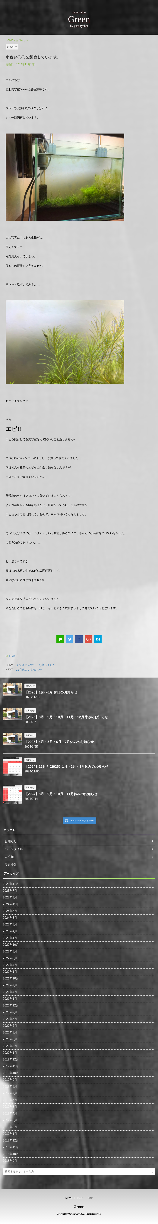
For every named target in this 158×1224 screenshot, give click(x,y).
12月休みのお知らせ (29, 669)
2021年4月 (10, 992)
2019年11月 (11, 1066)
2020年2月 (10, 1046)
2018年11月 (11, 1147)
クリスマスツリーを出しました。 (37, 664)
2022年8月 (10, 951)
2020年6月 (10, 1025)
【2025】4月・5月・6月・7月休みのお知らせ (59, 742)
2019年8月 (10, 1086)
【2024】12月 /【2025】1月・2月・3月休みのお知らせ (66, 766)
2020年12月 (11, 1005)
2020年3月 (10, 1039)
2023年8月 (10, 924)
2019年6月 (10, 1100)
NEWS (68, 1197)
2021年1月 (10, 998)
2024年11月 (11, 904)
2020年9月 (10, 1012)
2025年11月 (11, 884)
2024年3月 (10, 917)
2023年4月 (10, 931)
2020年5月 (10, 1032)
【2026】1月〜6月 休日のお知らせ (50, 692)
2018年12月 (11, 1140)
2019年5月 (10, 1106)
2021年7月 (10, 985)
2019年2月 (10, 1127)
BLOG (80, 1197)
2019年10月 (11, 1073)
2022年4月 (10, 965)
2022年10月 (11, 944)
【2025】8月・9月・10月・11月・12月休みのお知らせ (66, 717)
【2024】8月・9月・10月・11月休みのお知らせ (60, 794)
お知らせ (14, 655)
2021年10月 (11, 978)
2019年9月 (10, 1079)
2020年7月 (10, 1019)
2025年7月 (10, 890)
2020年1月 (10, 1052)
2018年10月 (11, 1154)
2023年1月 (10, 938)
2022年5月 (10, 958)
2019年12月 (11, 1059)
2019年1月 (10, 1133)
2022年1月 (10, 971)
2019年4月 (10, 1113)
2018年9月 (10, 1160)
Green (79, 1206)
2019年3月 (10, 1120)
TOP (90, 1197)
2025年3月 (10, 897)
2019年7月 (10, 1093)
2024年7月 (10, 911)
